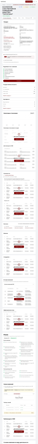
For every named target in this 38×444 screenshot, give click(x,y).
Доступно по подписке (8, 227)
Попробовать (19, 80)
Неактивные (17, 393)
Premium (15, 389)
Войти (32, 412)
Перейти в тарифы (19, 139)
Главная (3, 4)
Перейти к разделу (7, 95)
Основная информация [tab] (7, 18)
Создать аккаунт (29, 1)
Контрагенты (9, 4)
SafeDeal (3, 1)
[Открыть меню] (36, 2)
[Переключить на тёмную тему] (34, 2)
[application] (19, 120)
